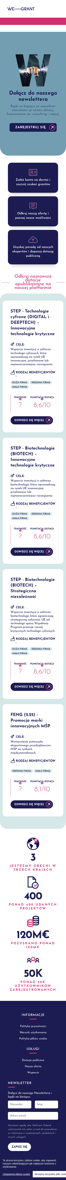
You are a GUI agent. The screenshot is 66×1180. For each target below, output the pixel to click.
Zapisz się (19, 1147)
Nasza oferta (33, 1066)
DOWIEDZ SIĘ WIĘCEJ (29, 420)
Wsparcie (33, 1072)
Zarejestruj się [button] (30, 127)
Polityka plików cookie (33, 1038)
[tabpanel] (33, 94)
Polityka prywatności (33, 1026)
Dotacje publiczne (33, 1060)
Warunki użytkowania (33, 1032)
